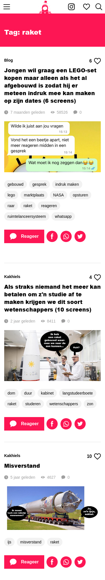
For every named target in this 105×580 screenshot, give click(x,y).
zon (90, 404)
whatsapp (63, 216)
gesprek (39, 184)
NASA (58, 195)
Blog (8, 60)
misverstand (30, 542)
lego (11, 195)
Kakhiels (12, 276)
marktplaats (34, 195)
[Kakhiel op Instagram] (71, 7)
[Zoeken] (99, 7)
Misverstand (22, 465)
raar (11, 205)
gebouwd (16, 184)
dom (11, 393)
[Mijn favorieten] (86, 7)
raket (28, 205)
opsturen (80, 195)
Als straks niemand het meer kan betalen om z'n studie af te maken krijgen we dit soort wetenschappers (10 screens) (52, 298)
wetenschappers (64, 404)
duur (28, 393)
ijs (9, 542)
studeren (32, 404)
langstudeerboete (77, 393)
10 (94, 456)
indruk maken (67, 184)
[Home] (45, 7)
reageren (49, 205)
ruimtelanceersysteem (27, 216)
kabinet (47, 393)
